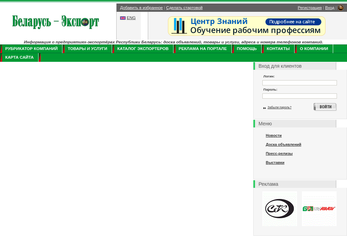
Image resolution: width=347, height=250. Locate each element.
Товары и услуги (87, 48)
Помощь (247, 48)
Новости (274, 135)
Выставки (275, 162)
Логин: (269, 76)
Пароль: (270, 89)
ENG (131, 17)
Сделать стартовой (184, 7)
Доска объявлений (283, 144)
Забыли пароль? (279, 107)
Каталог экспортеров (143, 48)
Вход (330, 7)
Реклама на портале (203, 48)
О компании (314, 48)
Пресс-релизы (279, 153)
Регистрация (310, 7)
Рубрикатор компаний (31, 48)
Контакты (278, 48)
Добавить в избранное (141, 7)
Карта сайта (19, 57)
